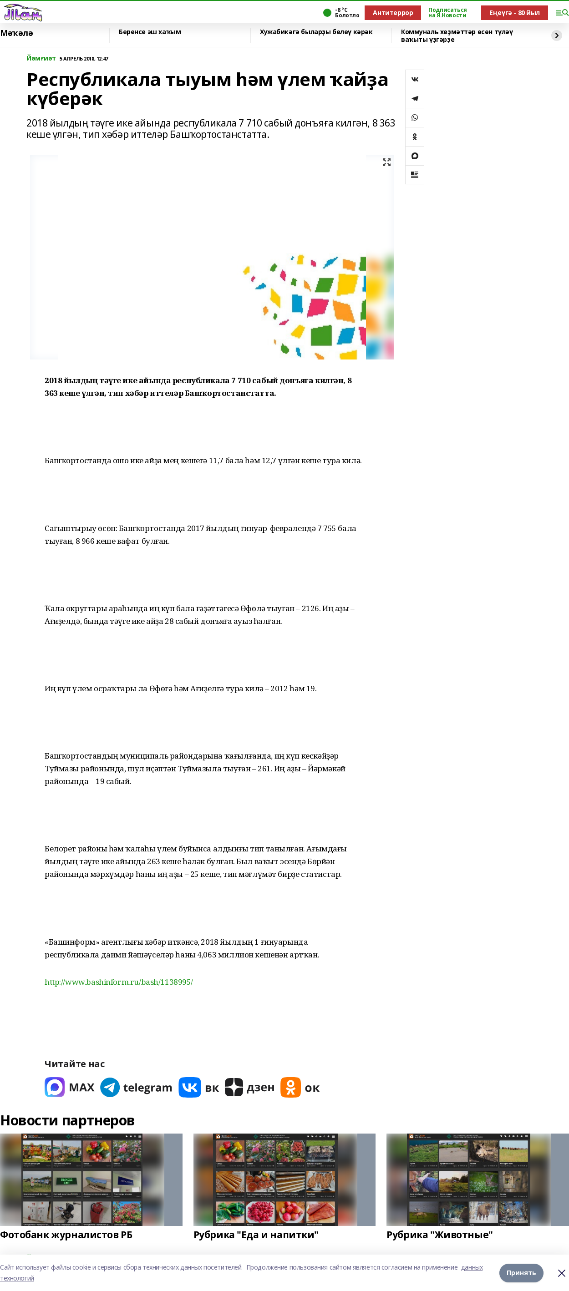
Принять (521, 1272)
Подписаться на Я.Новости (447, 12)
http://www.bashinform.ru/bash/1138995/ (119, 982)
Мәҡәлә (16, 33)
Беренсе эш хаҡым (150, 32)
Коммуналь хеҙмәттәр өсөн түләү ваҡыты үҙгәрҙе (457, 35)
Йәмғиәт (41, 58)
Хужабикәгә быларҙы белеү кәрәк (316, 32)
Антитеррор (393, 12)
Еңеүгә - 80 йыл (514, 12)
